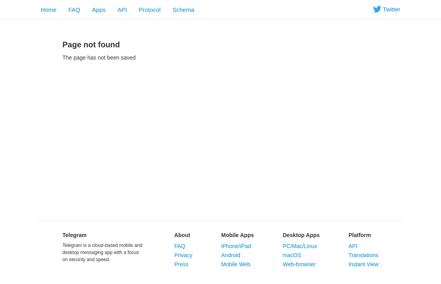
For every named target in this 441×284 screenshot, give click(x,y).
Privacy (183, 255)
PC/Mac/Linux (300, 246)
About (182, 235)
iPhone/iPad (236, 246)
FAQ (74, 9)
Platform (360, 235)
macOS (292, 255)
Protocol (149, 9)
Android (230, 255)
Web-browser (299, 264)
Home (49, 9)
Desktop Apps (301, 235)
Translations (364, 255)
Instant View (364, 264)
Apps (99, 9)
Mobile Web (236, 264)
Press (181, 264)
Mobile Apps (237, 235)
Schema (183, 9)
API (122, 9)
